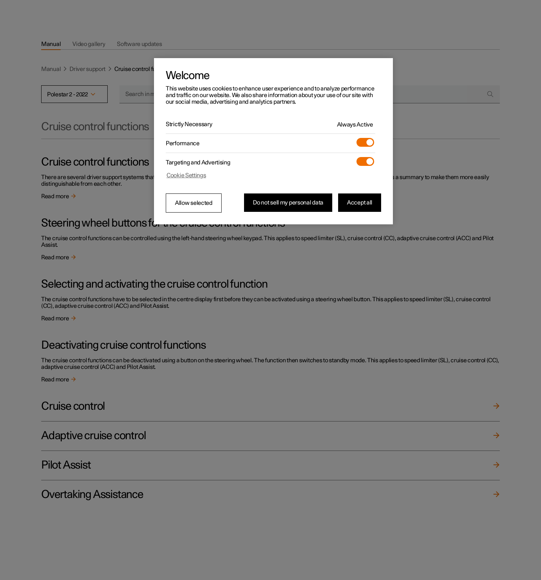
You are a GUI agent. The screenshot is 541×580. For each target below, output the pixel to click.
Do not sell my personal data (288, 203)
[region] (273, 141)
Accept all (359, 203)
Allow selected (193, 203)
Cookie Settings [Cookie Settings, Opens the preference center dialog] (186, 175)
